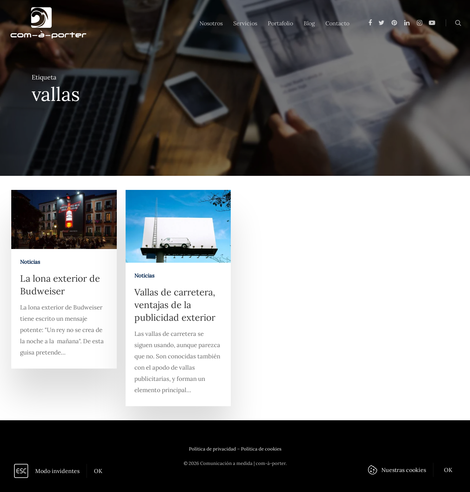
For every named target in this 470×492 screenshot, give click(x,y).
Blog (309, 23)
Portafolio (280, 23)
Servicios (245, 23)
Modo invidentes (57, 470)
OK (98, 470)
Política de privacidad (212, 449)
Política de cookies (261, 449)
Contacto (337, 23)
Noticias (30, 261)
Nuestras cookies (403, 469)
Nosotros (211, 23)
